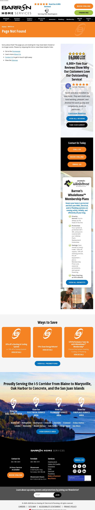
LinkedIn (84, 469)
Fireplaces (51, 464)
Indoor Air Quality (54, 462)
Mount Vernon (40, 424)
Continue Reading (77, 113)
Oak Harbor (53, 424)
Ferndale (57, 421)
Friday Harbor (78, 421)
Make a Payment (54, 473)
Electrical (51, 468)
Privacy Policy (75, 476)
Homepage (16, 51)
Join (57, 493)
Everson (48, 421)
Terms (89, 478)
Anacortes (15, 421)
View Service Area (47, 429)
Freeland (66, 421)
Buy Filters (52, 475)
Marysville (27, 424)
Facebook (75, 464)
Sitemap (15, 60)
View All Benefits (77, 282)
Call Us (77, 149)
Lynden (18, 424)
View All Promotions (47, 362)
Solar (50, 466)
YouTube (84, 464)
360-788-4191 (35, 460)
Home (4, 26)
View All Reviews (77, 118)
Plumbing (51, 471)
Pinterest (79, 469)
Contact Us (9, 57)
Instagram (75, 469)
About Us (17, 54)
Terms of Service (81, 476)
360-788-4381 (49, 10)
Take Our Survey (77, 124)
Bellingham (26, 421)
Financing (84, 12)
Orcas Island (65, 424)
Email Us (77, 164)
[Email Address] (47, 493)
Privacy (86, 478)
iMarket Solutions (37, 507)
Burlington (37, 421)
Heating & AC (53, 460)
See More (76, 424)
